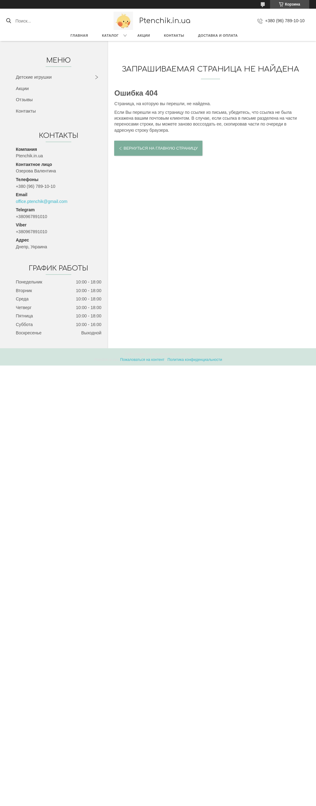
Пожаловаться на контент (142, 360)
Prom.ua (184, 354)
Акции (143, 35)
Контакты (174, 35)
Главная (79, 35)
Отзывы (24, 99)
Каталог (110, 35)
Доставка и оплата (218, 35)
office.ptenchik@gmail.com (41, 201)
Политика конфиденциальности (195, 360)
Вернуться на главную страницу (160, 148)
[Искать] (8, 21)
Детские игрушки (34, 77)
